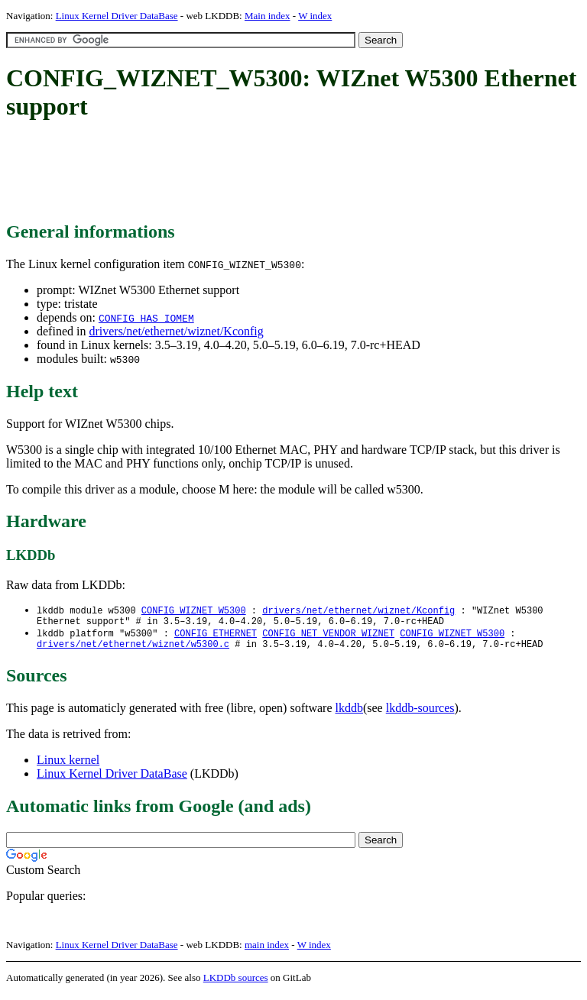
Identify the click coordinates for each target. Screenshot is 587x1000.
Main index (267, 15)
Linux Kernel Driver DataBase (117, 15)
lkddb (349, 713)
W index (315, 15)
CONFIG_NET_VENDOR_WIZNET (328, 636)
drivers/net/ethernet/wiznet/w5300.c (133, 649)
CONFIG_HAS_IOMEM (146, 318)
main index (267, 950)
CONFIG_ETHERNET (215, 636)
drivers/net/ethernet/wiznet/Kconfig (176, 331)
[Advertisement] (284, 172)
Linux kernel (68, 765)
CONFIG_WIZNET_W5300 (193, 610)
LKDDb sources (235, 983)
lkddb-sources (420, 713)
